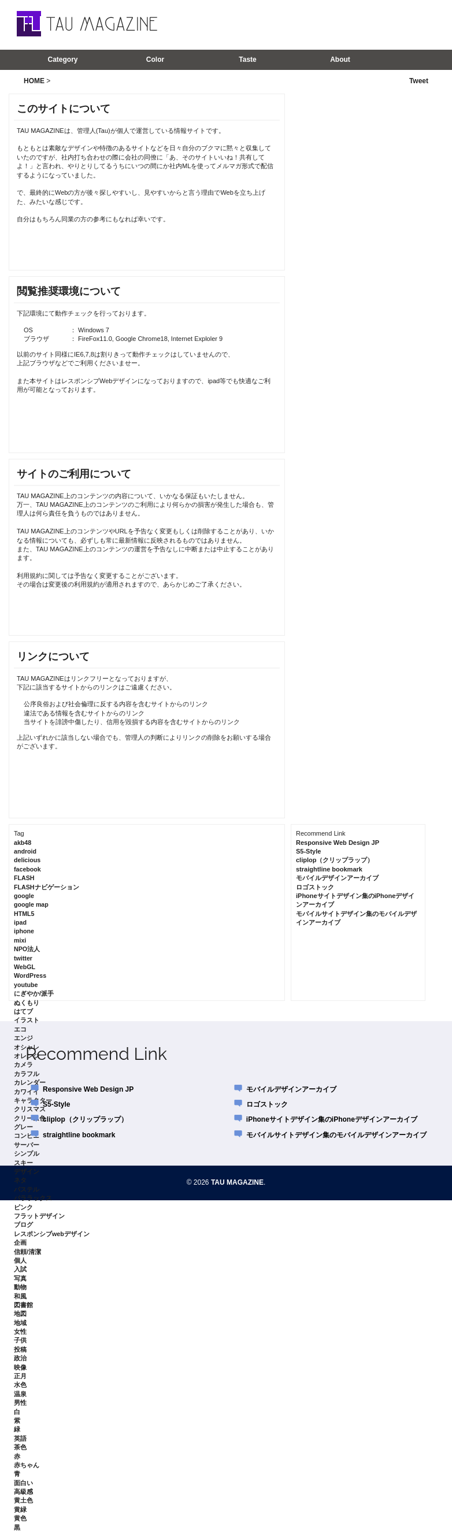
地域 (20, 1322)
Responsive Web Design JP (337, 842)
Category (62, 59)
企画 (20, 1242)
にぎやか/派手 (34, 993)
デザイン (26, 1171)
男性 (20, 1402)
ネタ (20, 1180)
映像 (20, 1367)
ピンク (23, 1207)
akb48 (22, 842)
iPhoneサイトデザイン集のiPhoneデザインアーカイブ (331, 1119)
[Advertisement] (300, 24)
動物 (20, 1287)
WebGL (24, 966)
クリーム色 (30, 1118)
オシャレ (26, 1047)
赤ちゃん (26, 1464)
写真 (20, 1278)
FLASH (24, 877)
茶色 (20, 1447)
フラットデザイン (39, 1215)
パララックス (33, 1198)
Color (155, 59)
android (25, 851)
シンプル (26, 1153)
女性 (20, 1331)
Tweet (418, 81)
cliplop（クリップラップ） (334, 859)
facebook (27, 869)
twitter (23, 958)
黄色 (20, 1518)
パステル (26, 1189)
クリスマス (30, 1109)
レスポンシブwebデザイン (52, 1233)
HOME (34, 81)
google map (31, 904)
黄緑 (20, 1509)
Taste (247, 59)
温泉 (20, 1393)
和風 (20, 1296)
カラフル (26, 1073)
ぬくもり (26, 1002)
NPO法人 (27, 948)
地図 (20, 1313)
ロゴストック (315, 887)
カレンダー (30, 1082)
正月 (20, 1376)
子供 (20, 1340)
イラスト (26, 1020)
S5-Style (308, 851)
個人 (20, 1260)
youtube (26, 984)
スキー (23, 1162)
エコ (20, 1029)
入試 (20, 1269)
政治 (20, 1358)
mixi (20, 940)
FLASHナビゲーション (46, 887)
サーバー (26, 1144)
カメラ (23, 1064)
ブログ (23, 1224)
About (340, 59)
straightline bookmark (329, 869)
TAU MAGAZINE (237, 1182)
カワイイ (26, 1091)
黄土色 (23, 1500)
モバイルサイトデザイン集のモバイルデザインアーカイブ (336, 1135)
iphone (24, 931)
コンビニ (26, 1135)
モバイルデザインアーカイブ (337, 877)
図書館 (23, 1304)
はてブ (23, 1011)
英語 (20, 1438)
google (24, 895)
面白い (23, 1482)
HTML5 (24, 913)
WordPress (30, 975)
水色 (20, 1384)
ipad (20, 922)
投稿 (20, 1349)
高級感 (23, 1491)
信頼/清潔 (27, 1251)
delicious (27, 859)
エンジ (23, 1037)
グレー (23, 1126)
